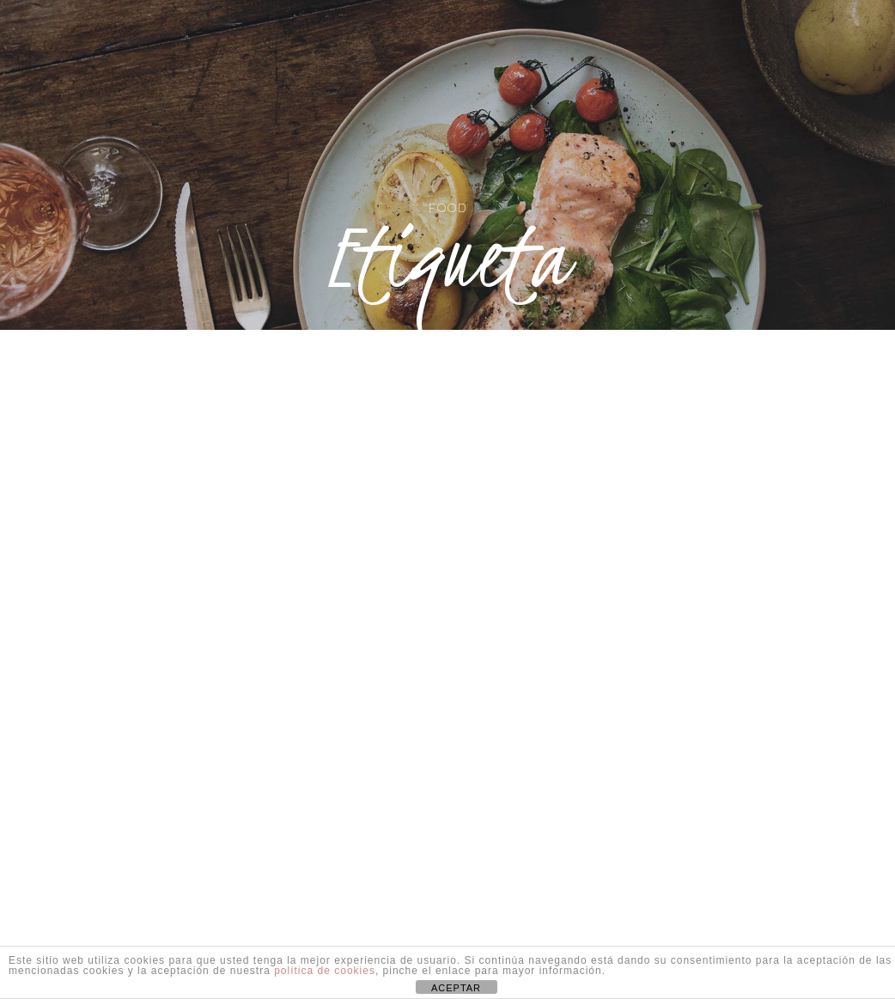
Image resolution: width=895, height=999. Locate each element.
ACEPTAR (456, 988)
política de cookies (324, 971)
